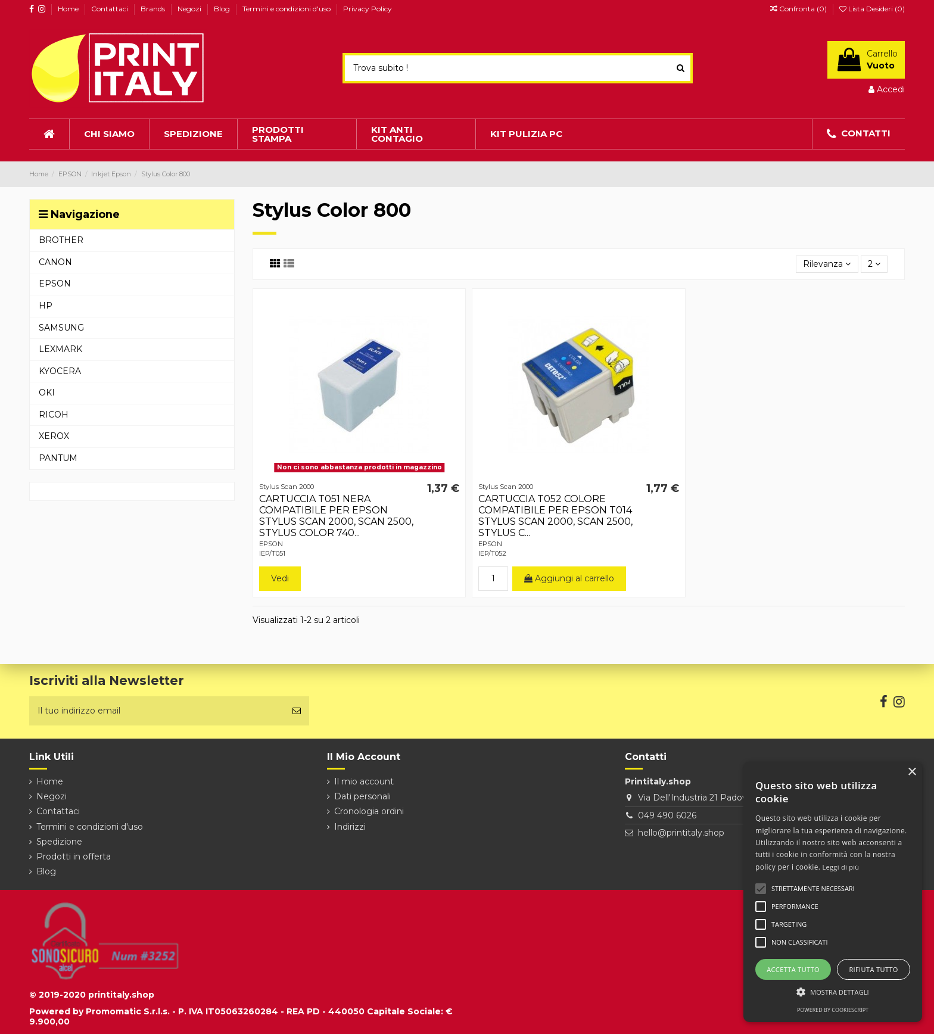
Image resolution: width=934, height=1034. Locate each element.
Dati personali (362, 796)
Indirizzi (350, 826)
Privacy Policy (367, 8)
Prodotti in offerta (73, 856)
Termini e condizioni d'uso (287, 8)
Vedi (280, 578)
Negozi (190, 8)
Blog (223, 8)
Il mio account (364, 781)
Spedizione (59, 841)
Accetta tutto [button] (793, 969)
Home (69, 8)
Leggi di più (841, 866)
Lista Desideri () (872, 8)
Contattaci (110, 8)
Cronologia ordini (369, 811)
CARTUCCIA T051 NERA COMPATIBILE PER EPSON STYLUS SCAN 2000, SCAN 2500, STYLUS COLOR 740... (336, 516)
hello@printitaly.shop (681, 832)
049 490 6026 (667, 815)
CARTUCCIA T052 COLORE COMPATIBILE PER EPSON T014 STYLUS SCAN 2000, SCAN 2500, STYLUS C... (555, 516)
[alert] (832, 892)
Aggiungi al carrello (569, 578)
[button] (832, 992)
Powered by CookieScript (832, 1010)
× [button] (911, 772)
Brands (154, 8)
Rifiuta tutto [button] (873, 969)
